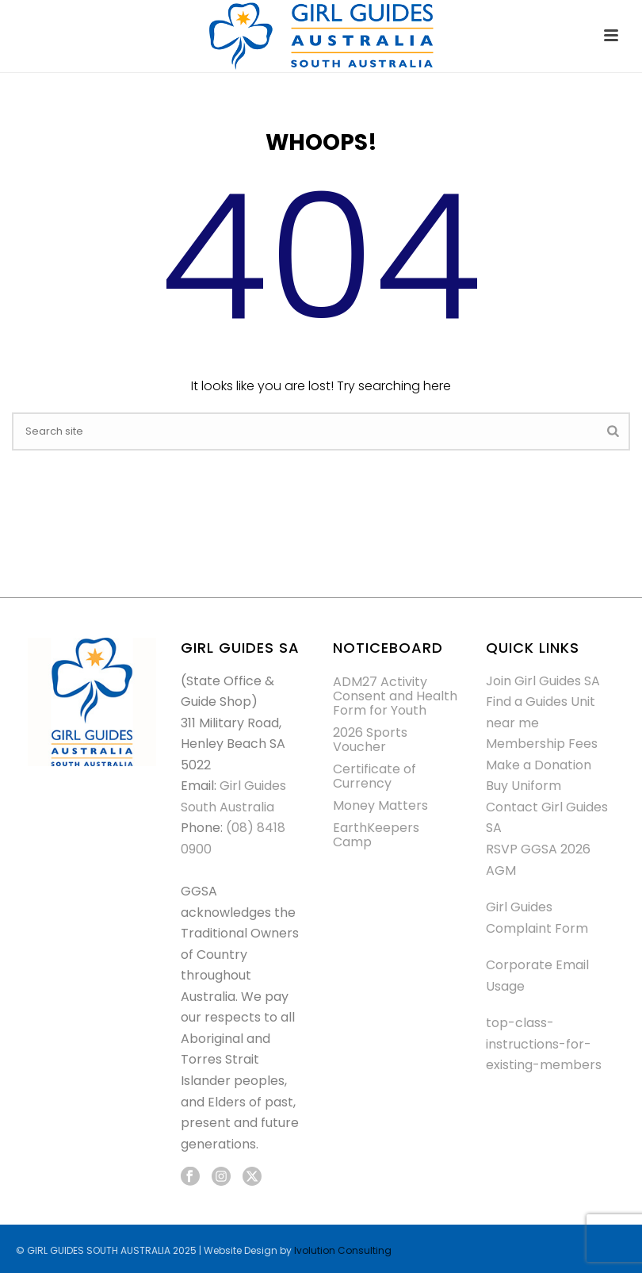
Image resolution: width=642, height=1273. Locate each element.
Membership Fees (542, 743)
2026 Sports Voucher (370, 740)
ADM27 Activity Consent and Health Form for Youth (395, 696)
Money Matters (380, 806)
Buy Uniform (523, 785)
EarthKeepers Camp (376, 835)
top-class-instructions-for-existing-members (544, 1044)
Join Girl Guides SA (543, 681)
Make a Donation (538, 765)
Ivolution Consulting (343, 1250)
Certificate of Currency (374, 776)
